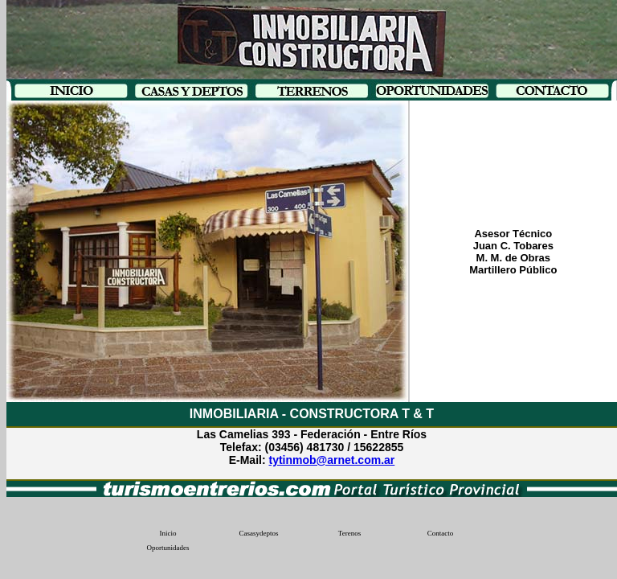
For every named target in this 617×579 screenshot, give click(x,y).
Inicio (168, 533)
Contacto (440, 533)
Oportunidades (168, 548)
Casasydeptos (259, 533)
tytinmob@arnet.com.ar (331, 460)
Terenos (349, 533)
